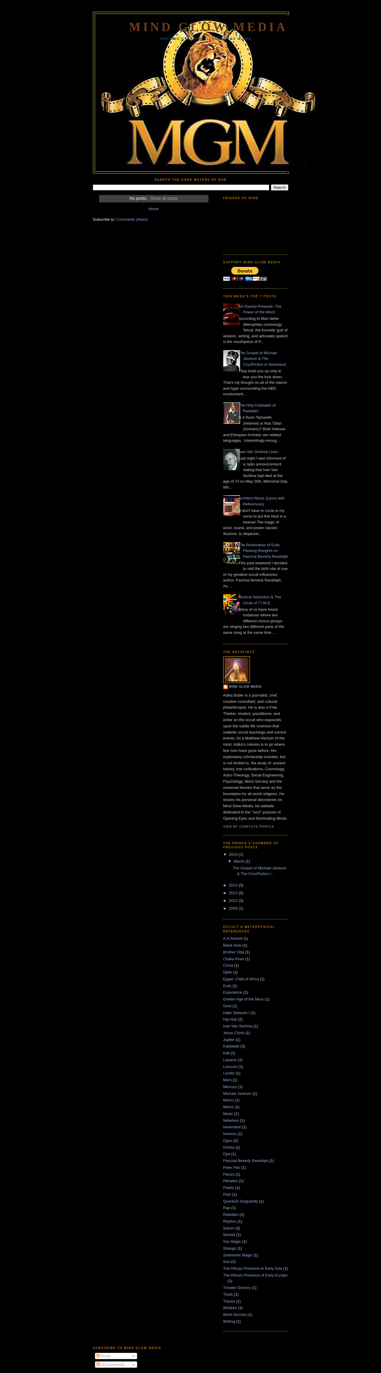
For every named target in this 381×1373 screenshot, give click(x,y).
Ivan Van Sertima (238, 1026)
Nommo (230, 1134)
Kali (226, 1053)
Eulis (227, 986)
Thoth (228, 1294)
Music (228, 1113)
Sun (226, 1261)
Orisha (228, 1147)
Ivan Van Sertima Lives (258, 451)
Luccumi (230, 1066)
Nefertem (231, 1120)
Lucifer (229, 1073)
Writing (229, 1321)
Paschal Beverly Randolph (245, 1160)
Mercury (230, 1086)
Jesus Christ (234, 1033)
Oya (226, 1154)
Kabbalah (231, 1046)
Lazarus (230, 1060)
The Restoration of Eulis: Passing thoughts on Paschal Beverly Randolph (263, 551)
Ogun (228, 1140)
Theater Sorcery (237, 1287)
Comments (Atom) (131, 219)
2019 (234, 854)
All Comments (110, 1364)
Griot (227, 1006)
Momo (228, 1100)
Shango (230, 1248)
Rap (226, 1208)
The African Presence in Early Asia (252, 1268)
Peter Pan (231, 1167)
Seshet (229, 1234)
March (239, 861)
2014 (234, 885)
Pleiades (230, 1181)
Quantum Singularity (240, 1201)
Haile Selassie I (236, 1013)
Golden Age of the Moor (243, 999)
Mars (227, 1080)
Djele (227, 972)
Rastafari (231, 1214)
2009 (234, 908)
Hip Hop (230, 1019)
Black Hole (232, 945)
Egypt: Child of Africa (241, 979)
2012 (234, 900)
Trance (229, 1301)
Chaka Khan (234, 959)
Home (153, 209)
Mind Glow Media (208, 27)
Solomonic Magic (238, 1255)
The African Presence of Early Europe (255, 1275)
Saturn (228, 1228)
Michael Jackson (237, 1093)
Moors (228, 1107)
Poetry (228, 1187)
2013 (234, 893)
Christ (228, 965)
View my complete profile (248, 826)
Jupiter (229, 1039)
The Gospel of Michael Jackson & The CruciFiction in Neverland (262, 359)
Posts (103, 1356)
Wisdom (230, 1308)
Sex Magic (232, 1241)
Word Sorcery (235, 1314)
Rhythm (230, 1221)
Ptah (227, 1194)
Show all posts (163, 198)
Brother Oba (233, 952)
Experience (232, 992)
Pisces (228, 1174)
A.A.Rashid (232, 938)
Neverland (232, 1127)
